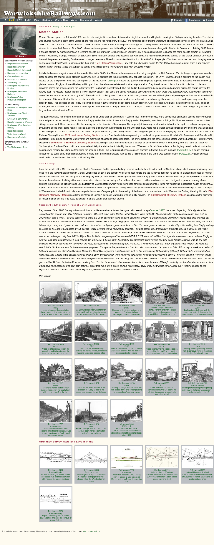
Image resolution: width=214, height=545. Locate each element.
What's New (61, 20)
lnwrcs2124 (184, 153)
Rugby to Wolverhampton (17, 64)
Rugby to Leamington (16, 67)
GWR (19, 20)
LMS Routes (19, 55)
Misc (36, 20)
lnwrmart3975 (184, 150)
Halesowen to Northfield (17, 137)
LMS (11, 20)
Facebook (192, 20)
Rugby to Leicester (15, 131)
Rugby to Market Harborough (19, 70)
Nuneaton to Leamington (17, 73)
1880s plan (112, 80)
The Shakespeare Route (17, 147)
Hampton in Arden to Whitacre (19, 122)
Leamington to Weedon (16, 79)
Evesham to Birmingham (17, 119)
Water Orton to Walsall (16, 134)
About (98, 20)
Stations (47, 20)
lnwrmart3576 (157, 210)
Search (208, 20)
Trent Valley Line (14, 83)
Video (74, 20)
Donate (176, 20)
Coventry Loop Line (15, 76)
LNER (28, 20)
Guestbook (86, 20)
